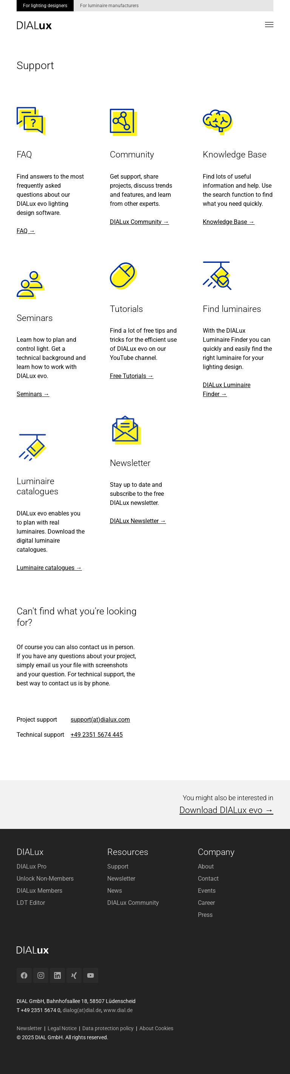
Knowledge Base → (229, 221)
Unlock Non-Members (45, 878)
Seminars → (33, 394)
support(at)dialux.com (100, 719)
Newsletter (121, 878)
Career (206, 902)
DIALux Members (39, 890)
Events (207, 890)
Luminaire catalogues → (49, 567)
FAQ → (26, 231)
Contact (208, 878)
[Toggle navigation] (269, 24)
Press (205, 914)
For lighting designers (45, 5)
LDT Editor (31, 902)
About (206, 866)
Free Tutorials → (132, 376)
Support (117, 866)
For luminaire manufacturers (109, 5)
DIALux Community (133, 902)
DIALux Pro (31, 866)
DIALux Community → (139, 221)
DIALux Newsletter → (138, 521)
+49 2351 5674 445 (97, 734)
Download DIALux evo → (226, 810)
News (114, 890)
